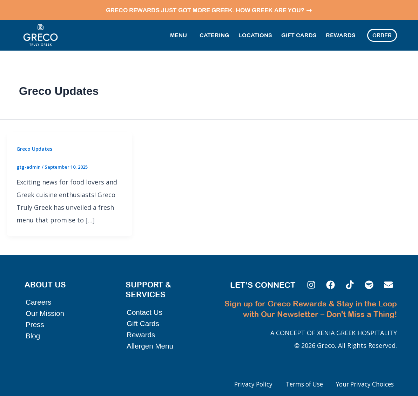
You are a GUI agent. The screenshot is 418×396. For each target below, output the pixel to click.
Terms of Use (296, 384)
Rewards (341, 34)
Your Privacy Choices (362, 384)
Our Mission (45, 307)
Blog (33, 329)
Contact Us (145, 305)
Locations (255, 34)
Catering (214, 34)
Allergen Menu (150, 339)
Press (35, 318)
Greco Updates (34, 147)
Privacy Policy (242, 384)
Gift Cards (299, 34)
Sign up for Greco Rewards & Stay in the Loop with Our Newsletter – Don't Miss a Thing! (318, 307)
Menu (180, 34)
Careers (39, 295)
